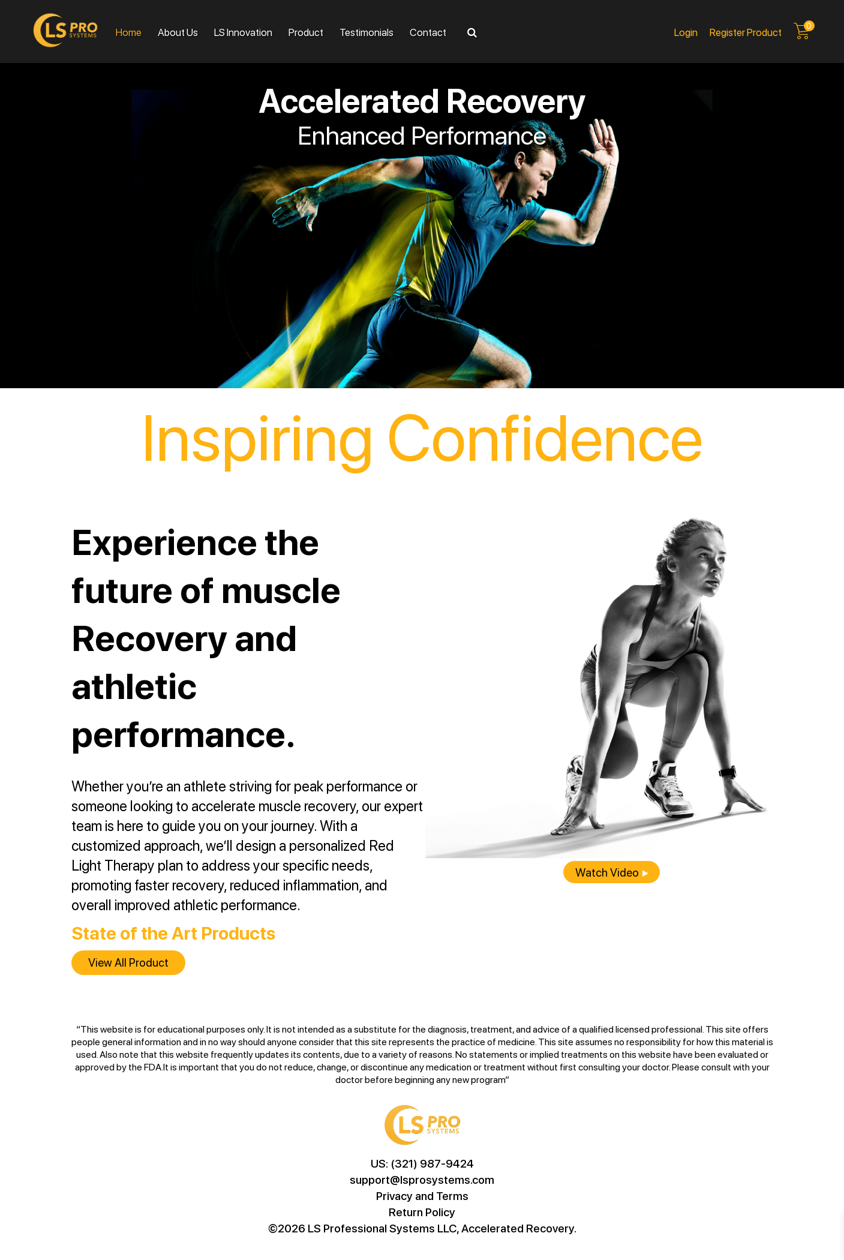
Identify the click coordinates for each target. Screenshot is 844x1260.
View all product (128, 962)
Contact (428, 31)
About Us (178, 31)
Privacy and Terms (422, 1195)
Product (306, 31)
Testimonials (367, 31)
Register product (746, 31)
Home (129, 31)
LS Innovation (243, 31)
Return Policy (422, 1211)
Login (686, 31)
